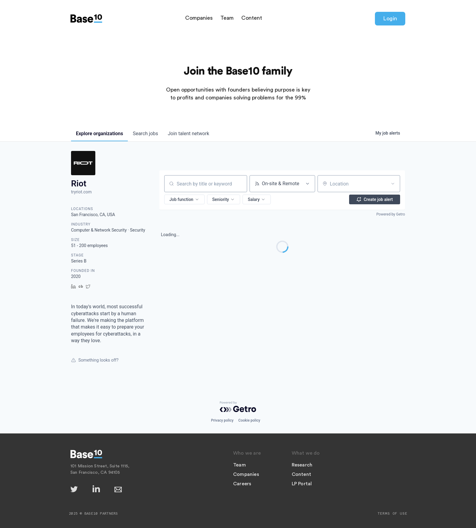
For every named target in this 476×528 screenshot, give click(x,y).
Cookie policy (249, 420)
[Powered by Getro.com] (238, 406)
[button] (184, 199)
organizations (99, 133)
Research (302, 465)
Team (227, 18)
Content (251, 18)
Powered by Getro (390, 214)
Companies (199, 18)
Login (390, 18)
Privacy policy (222, 420)
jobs (145, 133)
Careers (242, 483)
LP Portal (302, 483)
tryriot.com (81, 191)
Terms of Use (392, 513)
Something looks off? (94, 360)
